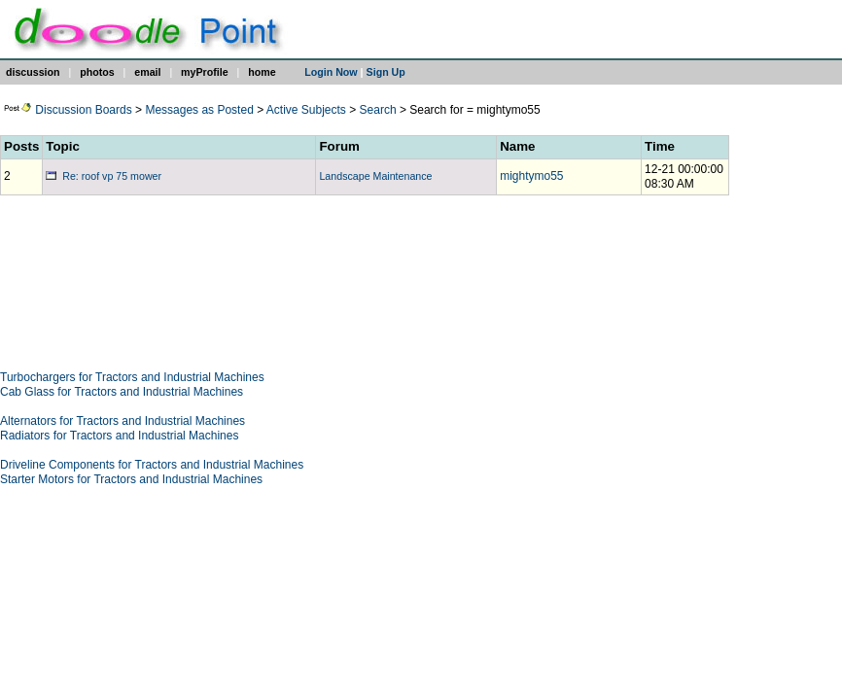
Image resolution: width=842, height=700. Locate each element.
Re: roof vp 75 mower (103, 176)
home (261, 72)
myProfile (204, 72)
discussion (33, 72)
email (147, 72)
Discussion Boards (67, 110)
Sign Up (386, 72)
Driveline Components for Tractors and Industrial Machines (151, 465)
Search (378, 110)
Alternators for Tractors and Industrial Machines (122, 421)
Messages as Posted (199, 110)
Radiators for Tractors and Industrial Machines (119, 435)
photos (97, 72)
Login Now (330, 72)
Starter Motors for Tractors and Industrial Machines (131, 479)
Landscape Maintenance (375, 176)
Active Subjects (306, 110)
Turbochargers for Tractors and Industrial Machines (132, 377)
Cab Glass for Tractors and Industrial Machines (121, 392)
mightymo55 (531, 176)
